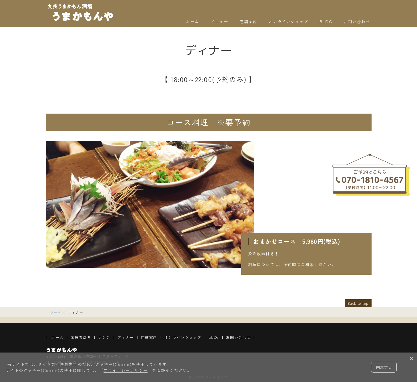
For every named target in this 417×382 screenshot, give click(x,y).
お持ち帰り (81, 337)
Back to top (358, 303)
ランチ (104, 337)
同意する (384, 367)
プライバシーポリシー (125, 370)
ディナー (125, 337)
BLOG (326, 21)
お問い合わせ (357, 21)
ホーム (192, 21)
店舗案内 (248, 21)
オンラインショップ (288, 21)
